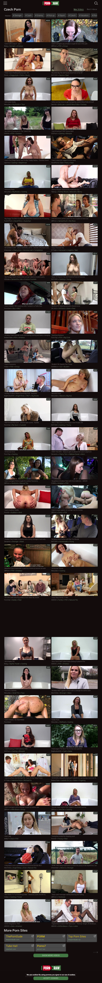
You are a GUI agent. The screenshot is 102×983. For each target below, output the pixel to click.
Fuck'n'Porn (8, 221)
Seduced (72, 192)
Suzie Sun (27, 221)
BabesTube (8, 337)
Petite (21, 75)
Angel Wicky (20, 396)
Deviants (54, 454)
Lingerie (70, 250)
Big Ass (69, 396)
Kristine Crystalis (30, 279)
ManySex (7, 104)
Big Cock (67, 337)
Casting (62, 133)
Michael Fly (27, 780)
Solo (13, 926)
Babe (68, 308)
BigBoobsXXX (9, 396)
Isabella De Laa (66, 780)
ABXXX (6, 926)
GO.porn (54, 133)
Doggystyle (14, 75)
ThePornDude (18, 938)
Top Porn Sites (80, 938)
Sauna (61, 75)
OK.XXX (54, 308)
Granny (39, 15)
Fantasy (83, 104)
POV (60, 46)
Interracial (62, 250)
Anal (20, 512)
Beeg (6, 46)
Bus (14, 308)
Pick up (51, 15)
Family (60, 600)
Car (60, 367)
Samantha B (63, 221)
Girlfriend (61, 308)
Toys (23, 104)
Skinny (79, 192)
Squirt (62, 15)
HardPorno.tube (57, 163)
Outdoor (18, 133)
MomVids (54, 693)
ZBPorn (54, 46)
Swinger (18, 15)
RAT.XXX (54, 75)
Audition (14, 512)
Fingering (81, 780)
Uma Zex (61, 809)
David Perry (18, 221)
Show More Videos (51, 955)
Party (66, 163)
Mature (62, 396)
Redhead (62, 722)
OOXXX (6, 133)
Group (65, 46)
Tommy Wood (63, 192)
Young (68, 279)
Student (66, 367)
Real (67, 75)
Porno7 (49, 947)
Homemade (63, 541)
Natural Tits (23, 483)
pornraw (51, 3)
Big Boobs (16, 104)
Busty (27, 75)
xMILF (6, 839)
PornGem (7, 308)
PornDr (6, 512)
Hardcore (14, 483)
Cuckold (23, 425)
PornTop (54, 337)
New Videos (79, 9)
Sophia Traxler (14, 664)
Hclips (6, 367)
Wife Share (15, 809)
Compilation (38, 250)
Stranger (15, 541)
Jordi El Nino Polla (72, 104)
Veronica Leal (28, 250)
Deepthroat (22, 163)
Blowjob (69, 133)
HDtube (7, 279)
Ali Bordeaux (63, 926)
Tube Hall (18, 947)
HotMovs (54, 367)
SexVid (53, 104)
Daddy (14, 600)
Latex (76, 926)
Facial (19, 897)
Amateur (20, 46)
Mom (83, 454)
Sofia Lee (61, 104)
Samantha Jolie (17, 279)
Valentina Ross (16, 780)
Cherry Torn (63, 454)
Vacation (84, 15)
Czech (72, 15)
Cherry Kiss (17, 250)
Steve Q (63, 868)
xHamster (8, 250)
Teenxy (53, 192)
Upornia (7, 163)
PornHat (7, 425)
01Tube (54, 250)
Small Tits (16, 693)
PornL (6, 75)
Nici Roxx (72, 221)
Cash (29, 15)
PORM (53, 483)
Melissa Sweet (74, 454)
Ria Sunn (15, 425)
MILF (19, 308)
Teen (76, 250)
